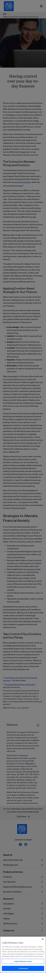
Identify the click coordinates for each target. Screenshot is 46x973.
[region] (23, 954)
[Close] (42, 939)
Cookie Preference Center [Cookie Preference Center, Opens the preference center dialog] (23, 961)
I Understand (23, 968)
